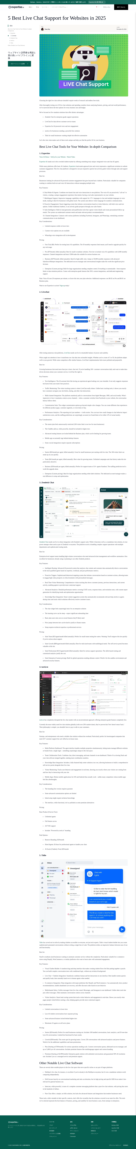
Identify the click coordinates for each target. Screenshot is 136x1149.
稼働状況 (93, 1130)
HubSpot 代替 (115, 1125)
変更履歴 (51, 1130)
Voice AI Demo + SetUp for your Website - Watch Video (57, 157)
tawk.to (41, 720)
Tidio (41, 942)
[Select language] (97, 7)
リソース (45, 7)
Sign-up (62, 285)
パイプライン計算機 (54, 1133)
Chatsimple (73, 1136)
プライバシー (94, 1133)
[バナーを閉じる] (134, 2)
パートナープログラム (60, 7)
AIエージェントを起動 (19, 63)
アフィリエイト (74, 1130)
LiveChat (67, 353)
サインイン (106, 7)
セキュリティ (94, 1125)
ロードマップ (53, 1128)
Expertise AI (43, 162)
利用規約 (72, 1133)
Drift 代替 (114, 1130)
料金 (37, 7)
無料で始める (121, 7)
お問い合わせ (73, 1128)
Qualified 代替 (115, 1128)
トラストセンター (96, 1128)
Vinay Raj (47, 29)
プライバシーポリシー (115, 1145)
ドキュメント (53, 1136)
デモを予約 (73, 1125)
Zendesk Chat (43, 542)
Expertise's (72, 166)
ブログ (51, 1125)
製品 (31, 7)
